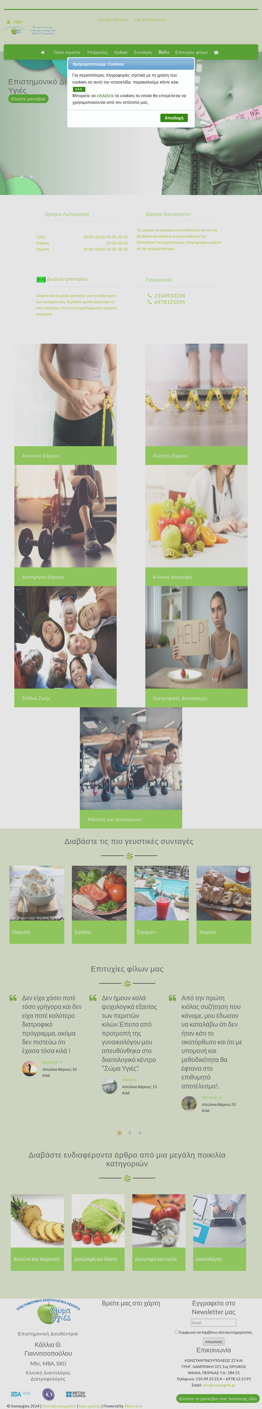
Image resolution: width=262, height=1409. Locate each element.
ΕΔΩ (79, 89)
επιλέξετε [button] (106, 95)
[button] (174, 118)
